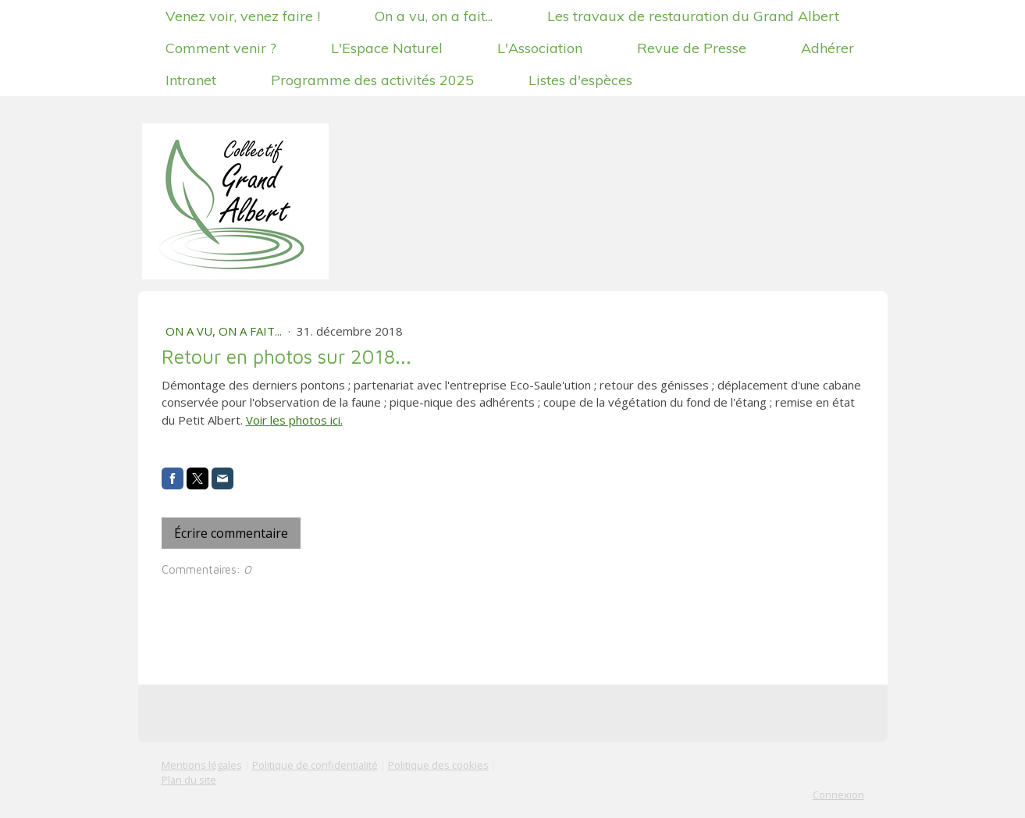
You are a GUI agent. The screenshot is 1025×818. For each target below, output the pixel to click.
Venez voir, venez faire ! (242, 16)
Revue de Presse (691, 48)
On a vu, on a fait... (434, 16)
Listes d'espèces (580, 80)
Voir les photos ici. (294, 420)
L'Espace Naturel (387, 48)
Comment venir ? (220, 48)
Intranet (190, 80)
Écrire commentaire (231, 533)
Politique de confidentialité (315, 765)
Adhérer (827, 48)
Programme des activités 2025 (372, 80)
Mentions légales (202, 765)
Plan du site (189, 780)
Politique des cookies (438, 765)
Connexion (838, 795)
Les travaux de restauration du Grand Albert (693, 16)
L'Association (539, 48)
